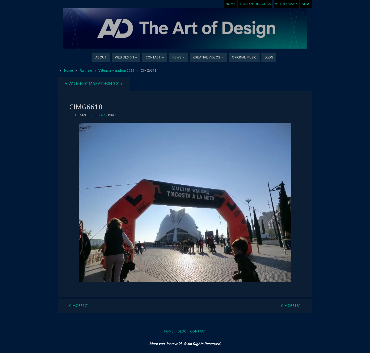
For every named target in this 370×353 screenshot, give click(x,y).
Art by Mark (286, 4)
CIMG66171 (79, 305)
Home (230, 4)
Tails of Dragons (255, 4)
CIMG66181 (291, 305)
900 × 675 (99, 115)
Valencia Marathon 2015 (116, 70)
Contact (198, 331)
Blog (306, 4)
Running (86, 70)
